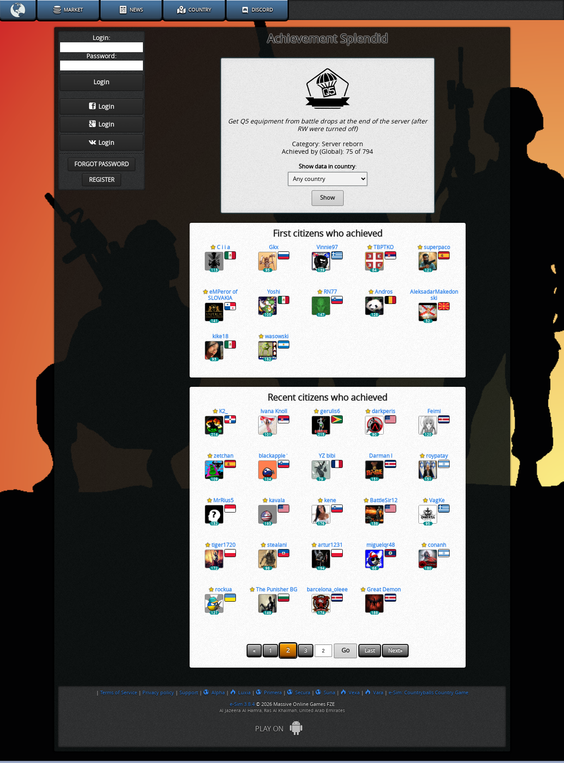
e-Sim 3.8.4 (242, 704)
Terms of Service (118, 692)
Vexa (350, 692)
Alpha (214, 692)
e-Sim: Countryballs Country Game (428, 692)
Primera (269, 692)
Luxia (240, 692)
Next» (395, 651)
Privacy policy (158, 692)
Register (101, 179)
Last (370, 651)
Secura (298, 692)
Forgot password (101, 164)
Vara (374, 692)
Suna (325, 692)
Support (188, 692)
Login (101, 107)
